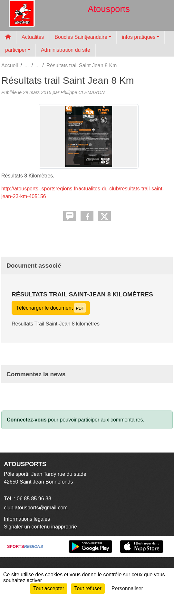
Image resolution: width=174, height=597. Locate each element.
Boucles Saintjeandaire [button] (80, 37)
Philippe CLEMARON (83, 92)
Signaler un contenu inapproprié (40, 526)
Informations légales (27, 519)
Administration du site (65, 50)
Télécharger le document (51, 308)
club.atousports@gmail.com (36, 507)
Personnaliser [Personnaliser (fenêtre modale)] (127, 588)
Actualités (33, 37)
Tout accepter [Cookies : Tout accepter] (48, 588)
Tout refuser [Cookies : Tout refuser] (87, 588)
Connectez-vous (27, 419)
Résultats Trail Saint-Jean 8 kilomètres (82, 294)
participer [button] (15, 50)
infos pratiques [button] (138, 37)
